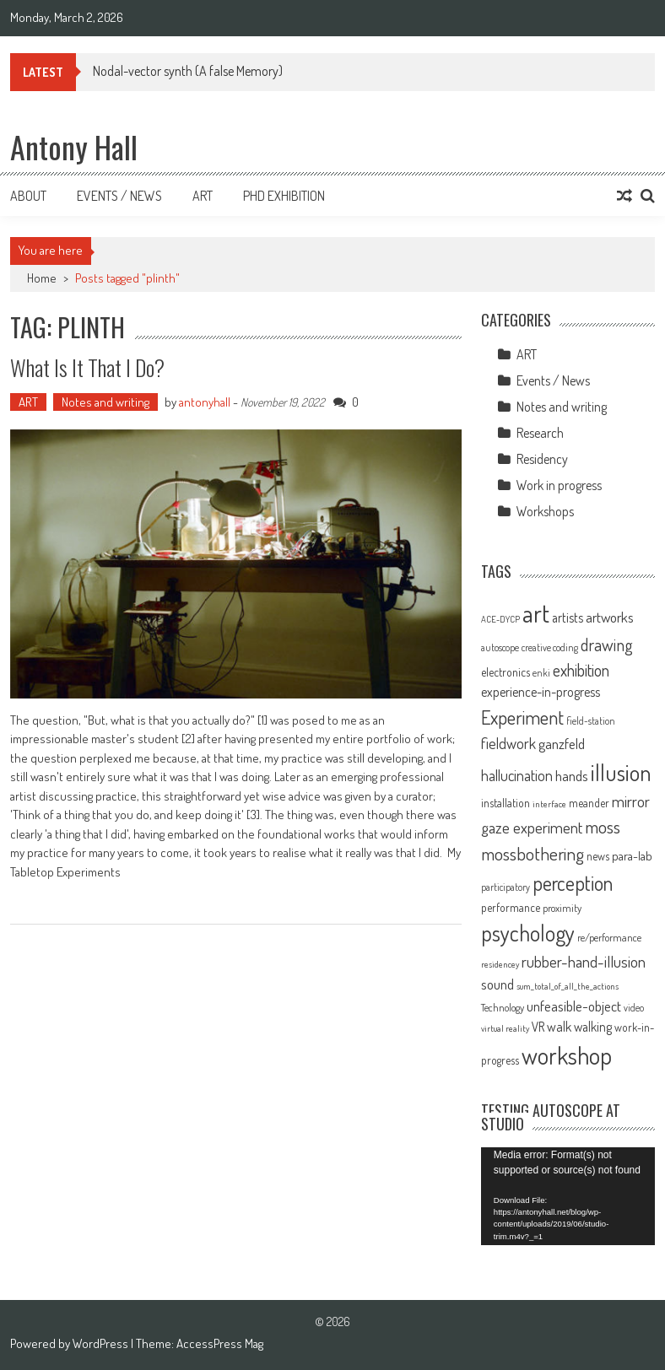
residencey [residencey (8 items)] (500, 964)
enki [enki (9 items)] (541, 672)
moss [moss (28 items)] (602, 826)
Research (540, 432)
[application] (568, 1196)
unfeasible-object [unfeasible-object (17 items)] (574, 1005)
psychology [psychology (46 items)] (528, 933)
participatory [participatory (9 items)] (505, 887)
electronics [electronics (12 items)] (505, 672)
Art (202, 195)
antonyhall (204, 402)
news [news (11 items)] (598, 856)
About (28, 195)
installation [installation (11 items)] (505, 803)
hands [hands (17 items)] (571, 775)
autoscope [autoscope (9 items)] (500, 647)
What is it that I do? (87, 367)
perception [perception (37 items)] (573, 883)
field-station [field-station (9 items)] (590, 721)
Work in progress (559, 485)
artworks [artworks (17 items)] (610, 616)
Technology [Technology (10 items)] (502, 1007)
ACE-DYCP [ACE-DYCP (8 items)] (500, 619)
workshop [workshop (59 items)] (567, 1055)
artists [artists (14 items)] (567, 617)
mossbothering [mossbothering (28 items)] (532, 853)
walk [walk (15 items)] (559, 1026)
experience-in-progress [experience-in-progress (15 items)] (540, 691)
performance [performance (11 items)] (510, 907)
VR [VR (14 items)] (538, 1026)
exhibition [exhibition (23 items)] (581, 670)
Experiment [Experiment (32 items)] (522, 717)
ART (28, 402)
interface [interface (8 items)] (549, 804)
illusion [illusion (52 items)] (621, 772)
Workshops (545, 511)
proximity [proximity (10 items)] (562, 907)
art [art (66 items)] (535, 612)
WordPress (102, 1343)
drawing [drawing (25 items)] (607, 644)
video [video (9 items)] (634, 1007)
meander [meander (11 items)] (589, 803)
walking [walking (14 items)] (593, 1026)
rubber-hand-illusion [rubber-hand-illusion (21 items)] (584, 961)
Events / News (119, 195)
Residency (542, 458)
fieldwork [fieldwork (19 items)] (508, 742)
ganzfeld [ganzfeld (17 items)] (561, 743)
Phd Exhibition (284, 195)
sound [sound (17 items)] (497, 983)
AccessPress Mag (219, 1343)
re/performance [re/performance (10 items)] (609, 937)
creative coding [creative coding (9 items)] (550, 647)
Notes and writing (105, 402)
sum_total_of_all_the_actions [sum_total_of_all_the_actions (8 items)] (567, 986)
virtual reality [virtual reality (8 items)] (505, 1028)
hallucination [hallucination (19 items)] (517, 775)
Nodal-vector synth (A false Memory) (188, 70)
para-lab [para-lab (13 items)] (632, 856)
